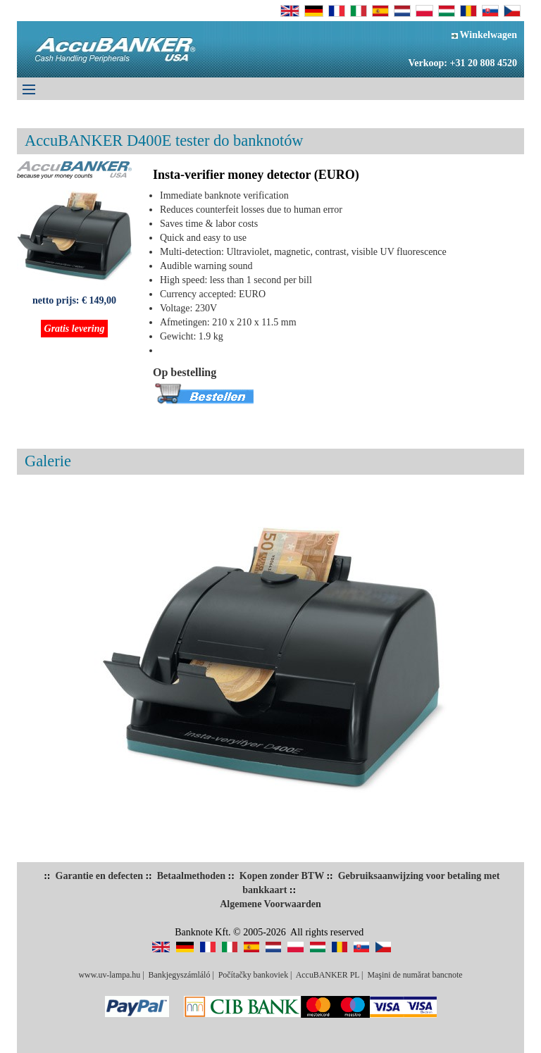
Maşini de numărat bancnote (414, 975)
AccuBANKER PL (327, 975)
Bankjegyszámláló (180, 975)
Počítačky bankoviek (253, 975)
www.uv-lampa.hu (109, 975)
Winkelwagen (484, 35)
